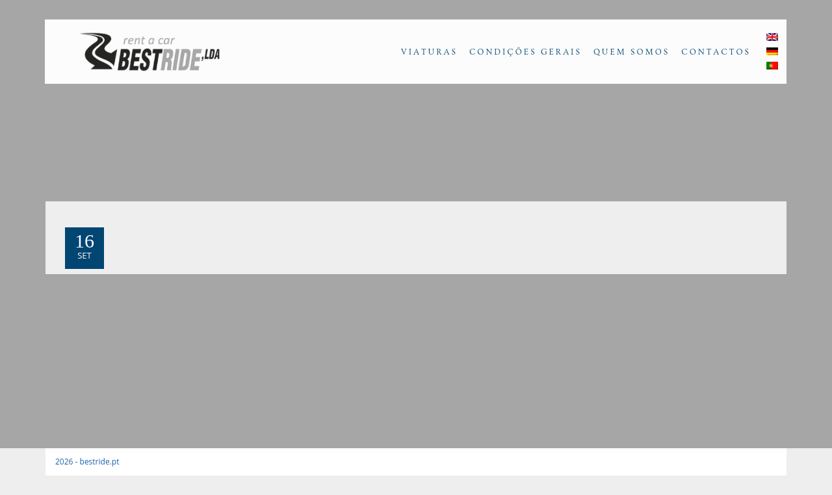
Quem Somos (631, 52)
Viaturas (429, 52)
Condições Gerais (525, 52)
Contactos (716, 52)
